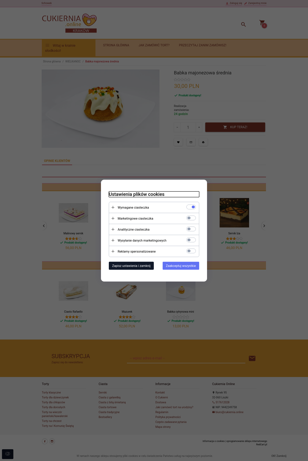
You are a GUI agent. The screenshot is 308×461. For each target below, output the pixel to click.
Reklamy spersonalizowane (137, 251)
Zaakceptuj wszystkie (181, 265)
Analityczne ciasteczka (133, 229)
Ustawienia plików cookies (136, 194)
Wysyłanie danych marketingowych (142, 240)
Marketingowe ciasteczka (135, 218)
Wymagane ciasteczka (133, 207)
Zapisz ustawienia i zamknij (131, 265)
